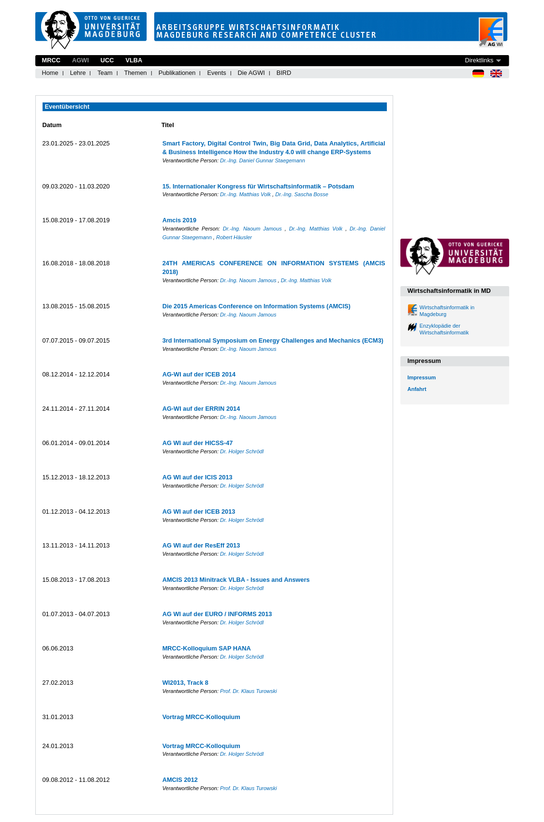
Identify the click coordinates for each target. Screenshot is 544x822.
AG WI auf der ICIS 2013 (197, 477)
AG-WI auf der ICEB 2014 (198, 374)
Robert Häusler (234, 237)
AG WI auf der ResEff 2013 (201, 545)
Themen (135, 72)
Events (216, 72)
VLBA (133, 60)
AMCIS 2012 (180, 779)
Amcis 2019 (179, 220)
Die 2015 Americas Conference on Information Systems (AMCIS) (256, 306)
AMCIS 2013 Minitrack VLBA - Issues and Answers (236, 579)
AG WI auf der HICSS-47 (197, 443)
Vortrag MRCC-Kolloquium (201, 717)
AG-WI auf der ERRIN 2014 (201, 408)
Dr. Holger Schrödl (242, 451)
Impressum (422, 377)
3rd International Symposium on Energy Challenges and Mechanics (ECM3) (272, 340)
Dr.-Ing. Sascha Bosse (301, 194)
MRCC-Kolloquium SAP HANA (206, 648)
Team (104, 72)
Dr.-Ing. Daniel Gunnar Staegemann (262, 160)
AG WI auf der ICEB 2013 (198, 511)
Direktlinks (479, 60)
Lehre (78, 72)
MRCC (51, 60)
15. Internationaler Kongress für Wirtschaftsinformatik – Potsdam (258, 186)
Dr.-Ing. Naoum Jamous (254, 228)
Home (50, 72)
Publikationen (177, 72)
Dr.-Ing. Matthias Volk (246, 194)
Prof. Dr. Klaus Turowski (248, 691)
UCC (107, 60)
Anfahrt (417, 389)
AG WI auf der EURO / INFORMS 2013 (217, 614)
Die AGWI (251, 72)
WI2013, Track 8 (185, 682)
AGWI (80, 60)
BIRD (284, 72)
